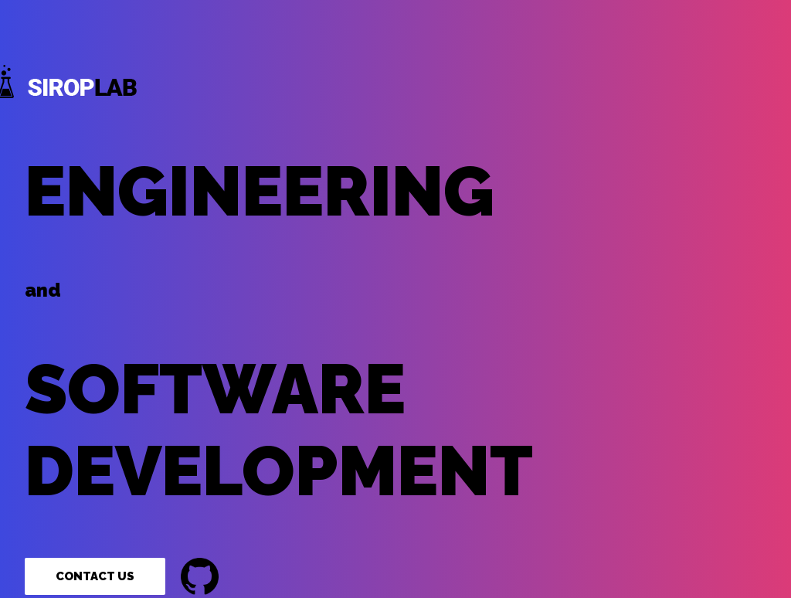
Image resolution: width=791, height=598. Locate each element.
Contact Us (95, 576)
